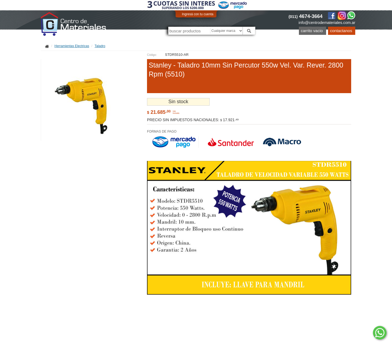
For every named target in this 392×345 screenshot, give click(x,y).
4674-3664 (306, 16)
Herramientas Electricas (71, 46)
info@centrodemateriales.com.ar (327, 22)
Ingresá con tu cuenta (197, 14)
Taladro (99, 46)
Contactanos (341, 30)
